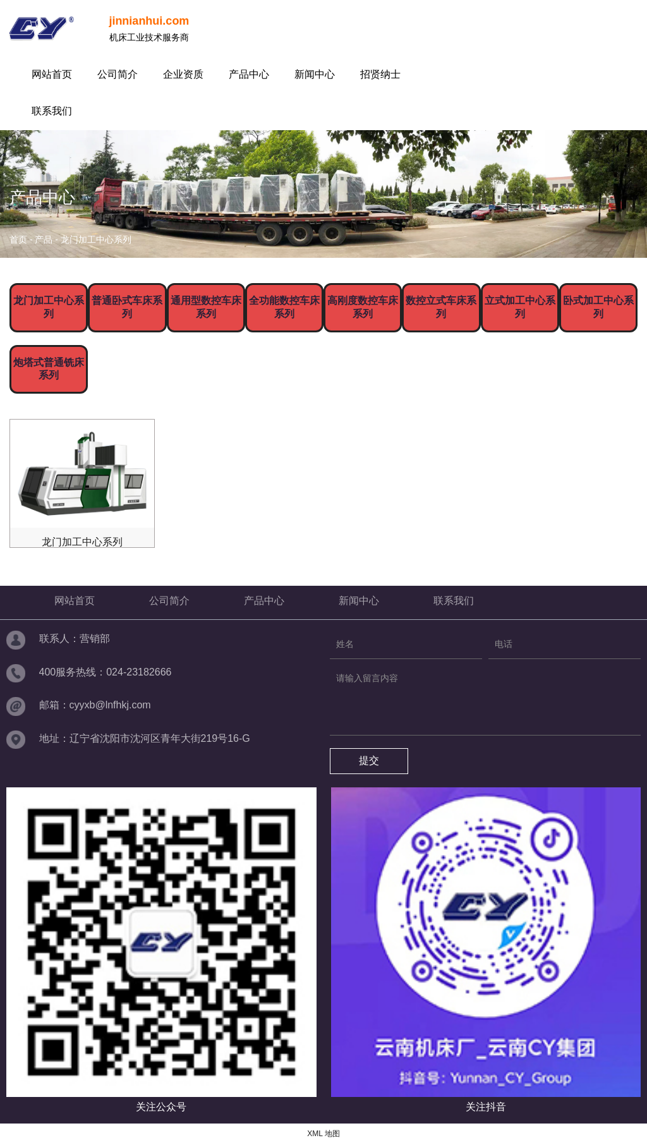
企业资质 (183, 74)
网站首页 (52, 74)
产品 (43, 239)
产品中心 (249, 74)
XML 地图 (323, 1133)
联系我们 (52, 111)
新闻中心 (314, 74)
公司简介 (117, 74)
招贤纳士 (380, 74)
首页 (19, 239)
